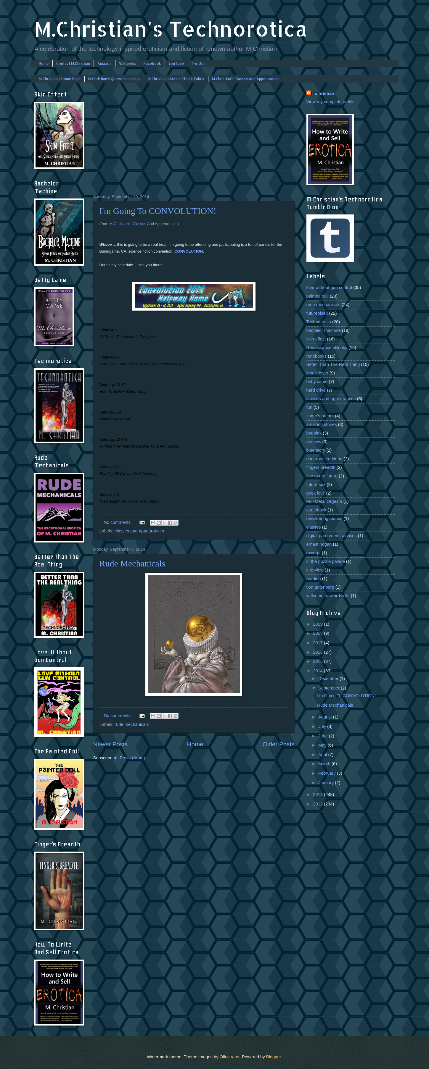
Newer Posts (110, 744)
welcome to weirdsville (328, 595)
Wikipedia (127, 63)
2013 (318, 794)
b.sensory (315, 450)
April (323, 754)
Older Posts (279, 744)
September (329, 688)
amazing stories (321, 424)
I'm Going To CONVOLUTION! (157, 211)
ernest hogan (319, 544)
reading (313, 578)
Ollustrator (230, 1057)
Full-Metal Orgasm (324, 501)
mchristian (323, 93)
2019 (318, 624)
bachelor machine (323, 330)
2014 (318, 670)
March (325, 763)
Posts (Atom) (132, 757)
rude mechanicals (132, 724)
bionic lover (317, 373)
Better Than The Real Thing (333, 364)
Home (44, 63)
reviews (313, 441)
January (326, 782)
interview (315, 570)
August (325, 717)
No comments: (118, 522)
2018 (318, 633)
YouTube (176, 63)
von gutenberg (320, 587)
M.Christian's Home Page (60, 79)
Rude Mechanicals (132, 563)
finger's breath (320, 416)
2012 (318, 804)
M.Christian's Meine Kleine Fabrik (176, 79)
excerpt (313, 552)
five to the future (322, 476)
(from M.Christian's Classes (139, 224)
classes (313, 527)
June (323, 736)
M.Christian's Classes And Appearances (245, 79)
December (329, 678)
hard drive (316, 390)
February (327, 773)
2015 (318, 661)
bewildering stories (324, 518)
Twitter (198, 63)
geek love (315, 493)
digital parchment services (331, 535)
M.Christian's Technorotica (170, 28)
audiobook (316, 510)
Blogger (273, 1057)
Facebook (152, 63)
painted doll (317, 296)
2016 (318, 652)
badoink (314, 433)
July (322, 726)
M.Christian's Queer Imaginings (114, 79)
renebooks (316, 356)
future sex (316, 484)
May (323, 745)
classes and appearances (139, 531)
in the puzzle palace (325, 561)
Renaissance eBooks (326, 347)
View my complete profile (330, 101)
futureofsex (317, 313)
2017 (318, 642)
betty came (317, 381)
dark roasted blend (324, 458)
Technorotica (318, 321)
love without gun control (329, 287)
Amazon (104, 63)
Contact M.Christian (73, 63)
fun (309, 407)
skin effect (316, 339)
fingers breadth (320, 467)
